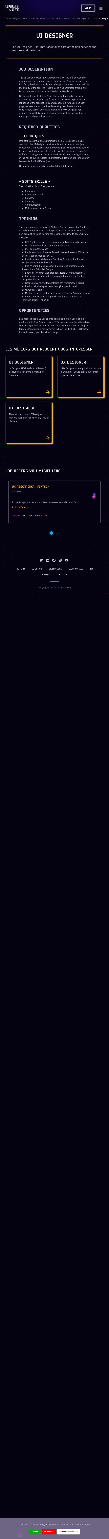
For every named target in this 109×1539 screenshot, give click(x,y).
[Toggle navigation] (100, 8)
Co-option (37, 569)
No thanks (49, 1531)
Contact (46, 574)
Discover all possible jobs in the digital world (71, 18)
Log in (88, 8)
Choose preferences (68, 1531)
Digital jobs (55, 569)
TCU (92, 569)
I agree (35, 1531)
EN (58, 574)
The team (20, 569)
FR (66, 574)
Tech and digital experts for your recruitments (27, 18)
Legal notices (76, 569)
